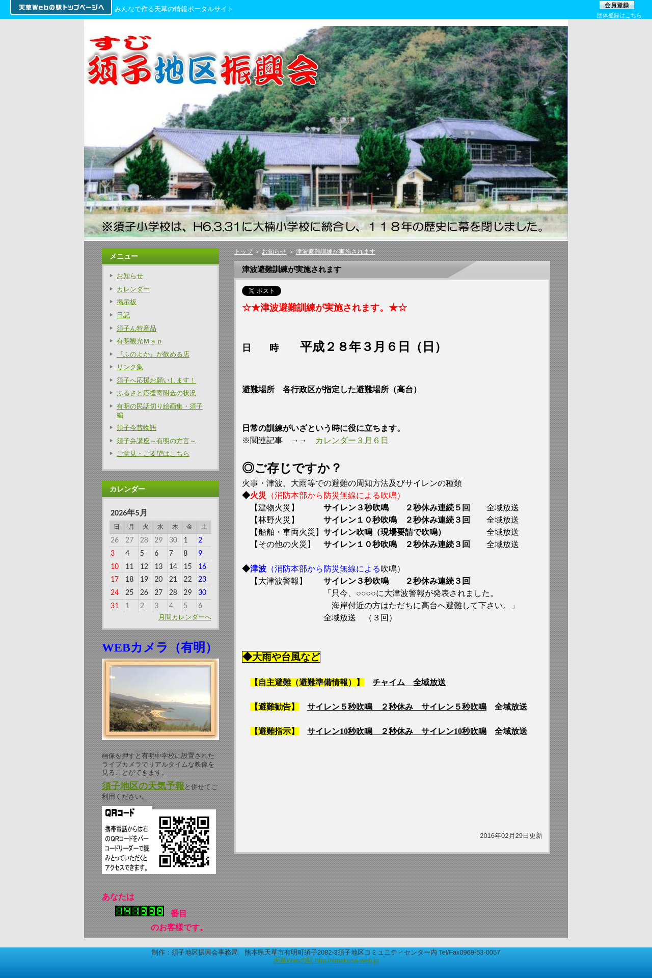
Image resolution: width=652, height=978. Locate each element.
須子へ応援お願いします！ (156, 380)
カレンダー (133, 289)
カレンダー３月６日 (352, 440)
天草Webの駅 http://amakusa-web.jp (326, 960)
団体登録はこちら (619, 15)
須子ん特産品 (136, 328)
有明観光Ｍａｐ (140, 341)
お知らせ (274, 252)
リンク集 (130, 367)
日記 (123, 315)
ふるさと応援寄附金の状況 (156, 393)
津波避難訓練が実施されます (335, 252)
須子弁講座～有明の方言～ (156, 441)
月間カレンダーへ (184, 617)
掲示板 (127, 302)
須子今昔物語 (136, 427)
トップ (243, 252)
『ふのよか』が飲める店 (153, 354)
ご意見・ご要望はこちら (153, 453)
